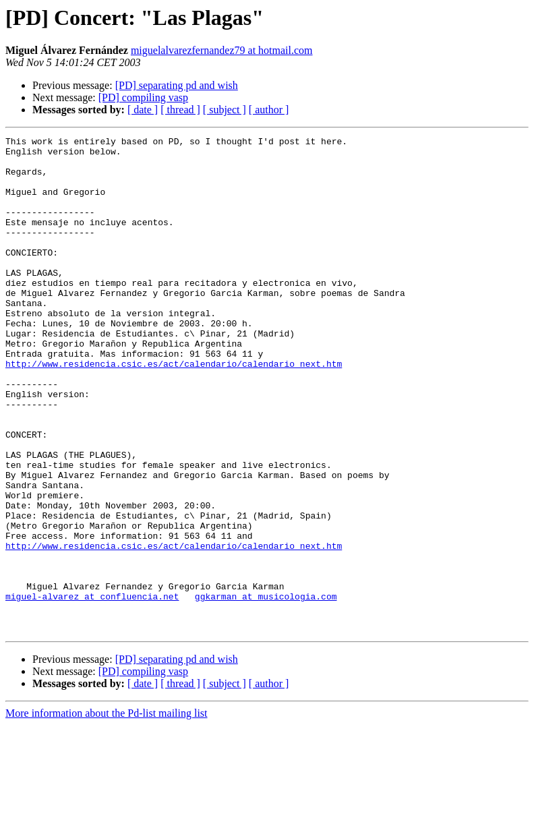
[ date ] (142, 109)
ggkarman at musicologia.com (266, 689)
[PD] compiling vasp (143, 97)
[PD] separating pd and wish (176, 85)
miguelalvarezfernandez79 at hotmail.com (222, 50)
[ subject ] (224, 109)
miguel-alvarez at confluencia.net (92, 689)
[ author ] (269, 109)
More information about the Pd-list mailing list (106, 812)
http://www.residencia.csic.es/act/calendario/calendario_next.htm (173, 410)
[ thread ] (180, 109)
